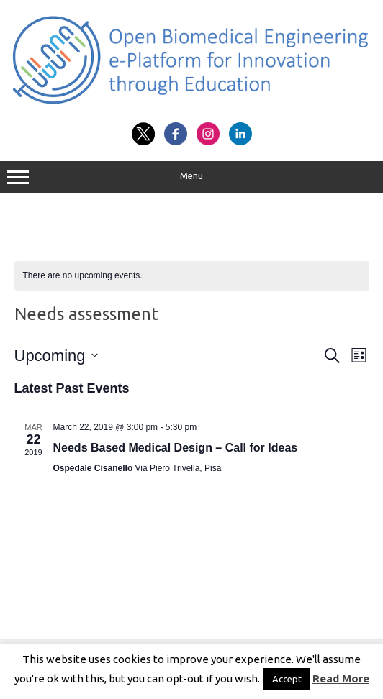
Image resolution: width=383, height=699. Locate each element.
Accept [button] (287, 679)
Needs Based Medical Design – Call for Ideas (175, 448)
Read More (340, 678)
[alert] (191, 276)
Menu (191, 177)
